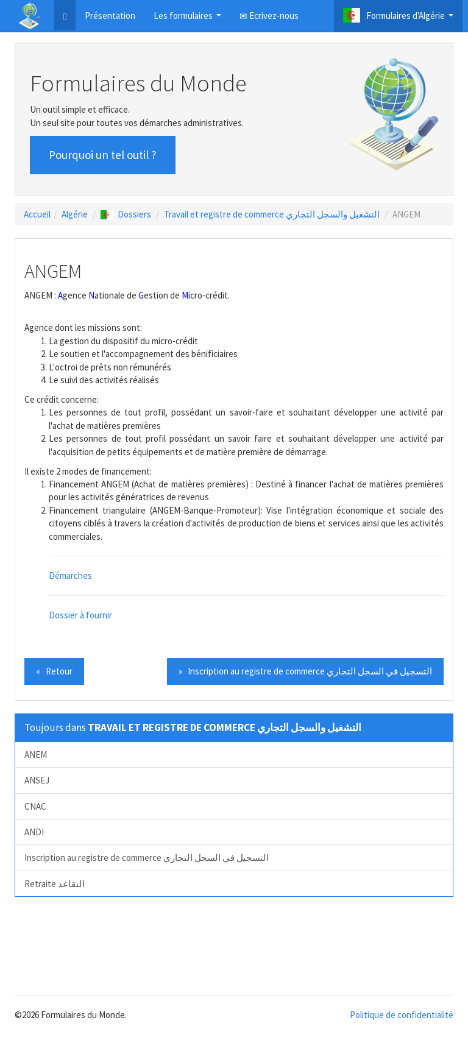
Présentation (110, 15)
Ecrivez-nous (269, 15)
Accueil (37, 214)
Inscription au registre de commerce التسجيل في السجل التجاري (146, 857)
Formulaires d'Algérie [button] (399, 18)
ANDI (34, 832)
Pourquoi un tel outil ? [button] (103, 154)
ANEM (35, 754)
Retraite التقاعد (54, 884)
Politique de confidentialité (401, 1015)
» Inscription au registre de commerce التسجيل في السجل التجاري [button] (305, 671)
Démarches (70, 575)
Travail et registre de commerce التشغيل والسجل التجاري (272, 214)
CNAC (35, 806)
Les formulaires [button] (189, 19)
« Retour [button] (54, 671)
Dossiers (126, 214)
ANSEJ (36, 780)
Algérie (75, 214)
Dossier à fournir (80, 615)
